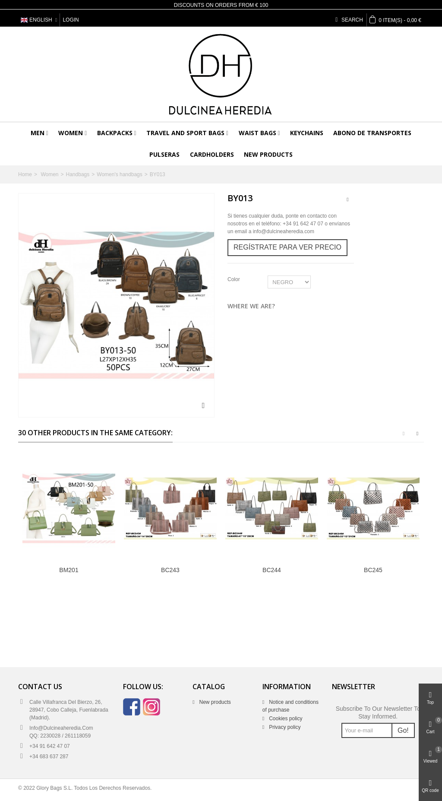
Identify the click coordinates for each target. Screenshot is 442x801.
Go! (403, 730)
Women (70, 133)
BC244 (271, 570)
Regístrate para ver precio (287, 247)
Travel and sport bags (185, 133)
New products (268, 154)
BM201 (68, 570)
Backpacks (115, 133)
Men (37, 133)
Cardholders (212, 154)
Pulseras (164, 154)
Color (234, 279)
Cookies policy (285, 719)
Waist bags (257, 133)
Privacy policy (284, 727)
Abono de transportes (372, 133)
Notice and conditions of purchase (290, 706)
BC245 (373, 570)
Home (25, 174)
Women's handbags (119, 174)
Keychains (306, 133)
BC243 (170, 570)
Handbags (78, 174)
